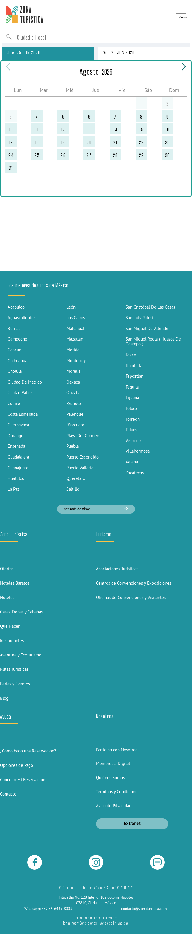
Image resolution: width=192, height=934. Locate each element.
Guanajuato (18, 468)
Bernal (14, 328)
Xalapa (132, 462)
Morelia (73, 371)
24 (10, 155)
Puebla (72, 446)
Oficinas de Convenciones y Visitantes (131, 597)
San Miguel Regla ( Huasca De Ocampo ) (153, 341)
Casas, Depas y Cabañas (21, 612)
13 (89, 129)
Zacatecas (135, 472)
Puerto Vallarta (79, 468)
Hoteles (7, 597)
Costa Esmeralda (23, 414)
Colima (14, 403)
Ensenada (16, 446)
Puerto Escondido (82, 457)
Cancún (14, 350)
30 (167, 155)
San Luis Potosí (139, 317)
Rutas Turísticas (14, 669)
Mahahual (75, 328)
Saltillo (72, 489)
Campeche (17, 339)
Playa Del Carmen (82, 435)
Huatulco (16, 478)
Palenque (74, 414)
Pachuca (73, 403)
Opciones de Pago (16, 765)
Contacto (8, 794)
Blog (4, 698)
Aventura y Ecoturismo (20, 655)
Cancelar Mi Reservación (22, 779)
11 (37, 129)
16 (167, 129)
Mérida (72, 350)
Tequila (132, 387)
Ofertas (6, 569)
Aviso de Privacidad (113, 805)
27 (89, 155)
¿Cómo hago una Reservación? (28, 751)
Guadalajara (18, 457)
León (71, 307)
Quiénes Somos (110, 777)
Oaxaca (73, 382)
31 (11, 168)
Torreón (133, 419)
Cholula (15, 371)
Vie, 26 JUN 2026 (119, 52)
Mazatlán (74, 339)
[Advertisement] (96, 227)
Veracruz (134, 440)
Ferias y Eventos (15, 684)
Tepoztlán (134, 376)
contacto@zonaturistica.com (144, 908)
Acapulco (16, 307)
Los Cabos (75, 317)
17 (11, 142)
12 (63, 129)
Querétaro (75, 478)
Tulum (131, 429)
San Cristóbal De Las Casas (150, 307)
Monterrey (76, 360)
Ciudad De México (25, 382)
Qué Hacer (10, 626)
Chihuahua (17, 360)
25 (37, 155)
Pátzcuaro (75, 424)
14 (115, 129)
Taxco (131, 354)
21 (115, 142)
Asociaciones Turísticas (117, 569)
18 (37, 142)
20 (89, 142)
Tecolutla (134, 365)
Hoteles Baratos (14, 583)
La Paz (13, 489)
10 (11, 129)
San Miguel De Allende (147, 328)
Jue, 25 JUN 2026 (23, 52)
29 (141, 155)
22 (141, 142)
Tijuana (132, 397)
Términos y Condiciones (117, 791)
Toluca (131, 408)
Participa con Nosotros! (117, 749)
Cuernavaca (18, 424)
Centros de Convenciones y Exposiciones (133, 583)
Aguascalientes (21, 317)
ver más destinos (96, 509)
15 (141, 129)
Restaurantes (12, 640)
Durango (15, 435)
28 (115, 155)
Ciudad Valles (20, 392)
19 (63, 142)
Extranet (132, 823)
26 (63, 155)
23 (167, 142)
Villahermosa (138, 451)
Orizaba (73, 392)
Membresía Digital (113, 763)
